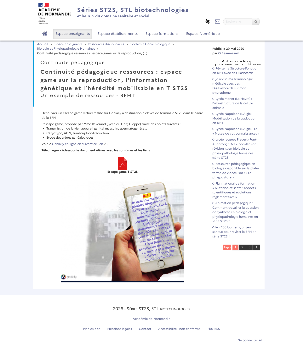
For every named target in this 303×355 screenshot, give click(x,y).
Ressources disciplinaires (106, 44)
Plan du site (91, 329)
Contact (145, 329)
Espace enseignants (72, 33)
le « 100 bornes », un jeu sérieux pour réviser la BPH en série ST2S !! (234, 232)
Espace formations (161, 33)
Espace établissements (118, 33)
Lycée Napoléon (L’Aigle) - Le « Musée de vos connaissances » (235, 131)
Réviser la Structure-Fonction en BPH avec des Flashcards (235, 71)
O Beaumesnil (228, 53)
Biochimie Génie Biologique (150, 44)
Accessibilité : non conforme (179, 329)
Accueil (42, 44)
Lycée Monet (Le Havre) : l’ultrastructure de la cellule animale (232, 103)
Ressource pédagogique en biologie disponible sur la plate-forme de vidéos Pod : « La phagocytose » (235, 170)
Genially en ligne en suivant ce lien (77, 144)
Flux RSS (214, 329)
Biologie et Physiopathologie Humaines (66, 49)
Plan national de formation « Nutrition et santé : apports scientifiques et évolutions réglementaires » (234, 190)
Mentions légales (119, 329)
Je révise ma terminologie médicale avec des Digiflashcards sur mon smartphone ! (232, 86)
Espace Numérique (203, 33)
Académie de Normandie (151, 319)
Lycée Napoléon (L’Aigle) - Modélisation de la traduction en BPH (234, 118)
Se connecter (249, 340)
